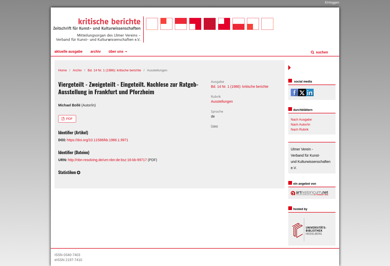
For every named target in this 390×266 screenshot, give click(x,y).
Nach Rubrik (300, 129)
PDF (69, 119)
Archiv (96, 51)
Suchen (321, 52)
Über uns (116, 51)
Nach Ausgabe (301, 119)
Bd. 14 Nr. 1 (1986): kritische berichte (114, 70)
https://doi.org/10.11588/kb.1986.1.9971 (97, 140)
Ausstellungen (222, 101)
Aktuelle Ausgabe (68, 51)
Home (62, 70)
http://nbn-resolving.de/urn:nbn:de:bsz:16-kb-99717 (107, 160)
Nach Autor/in (300, 124)
